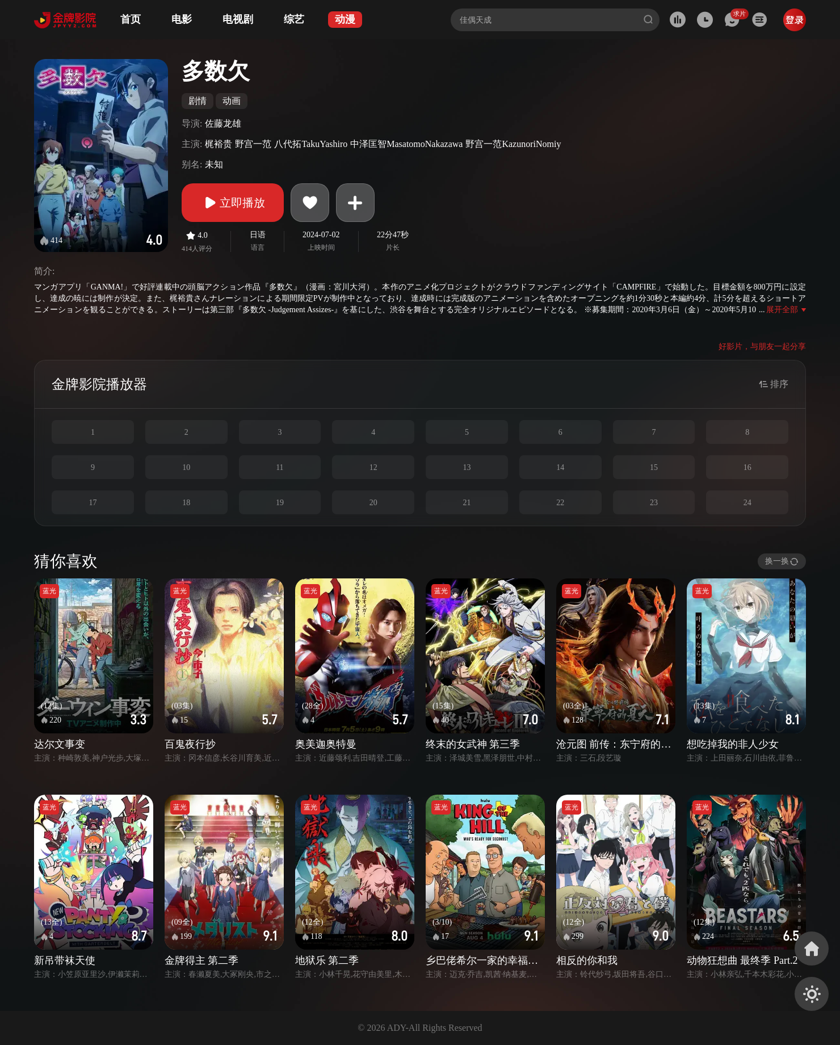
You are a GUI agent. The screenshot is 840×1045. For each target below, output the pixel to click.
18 (186, 502)
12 (373, 467)
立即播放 (232, 202)
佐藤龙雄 (223, 123)
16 (747, 467)
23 (654, 502)
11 (279, 467)
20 (373, 502)
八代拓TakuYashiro (310, 144)
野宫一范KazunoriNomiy (513, 144)
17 (92, 502)
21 (467, 502)
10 (186, 467)
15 (654, 467)
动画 (231, 101)
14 (560, 467)
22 (560, 502)
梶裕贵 (218, 144)
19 (280, 502)
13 (467, 467)
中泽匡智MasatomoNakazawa (406, 144)
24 (747, 502)
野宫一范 (253, 144)
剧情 (197, 101)
